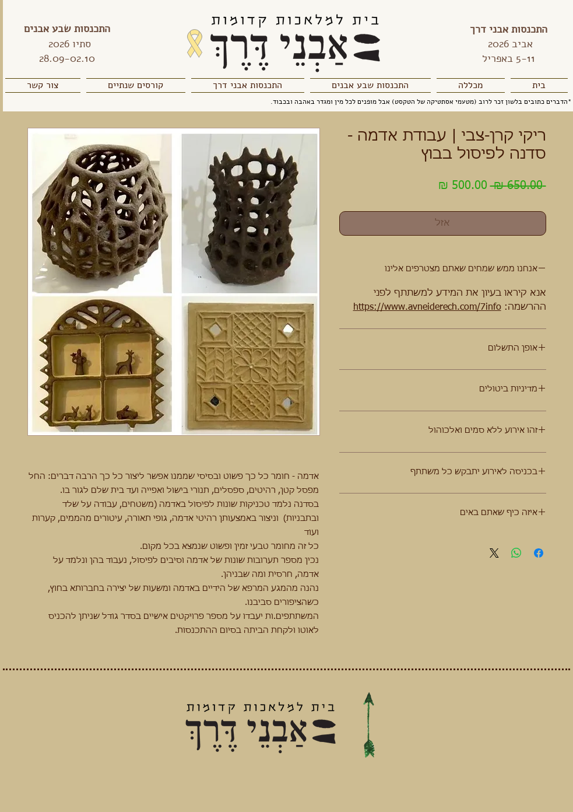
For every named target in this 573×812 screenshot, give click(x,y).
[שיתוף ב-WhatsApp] (516, 553)
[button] (471, 85)
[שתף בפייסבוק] (539, 553)
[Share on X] (494, 553)
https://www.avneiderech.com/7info (427, 307)
